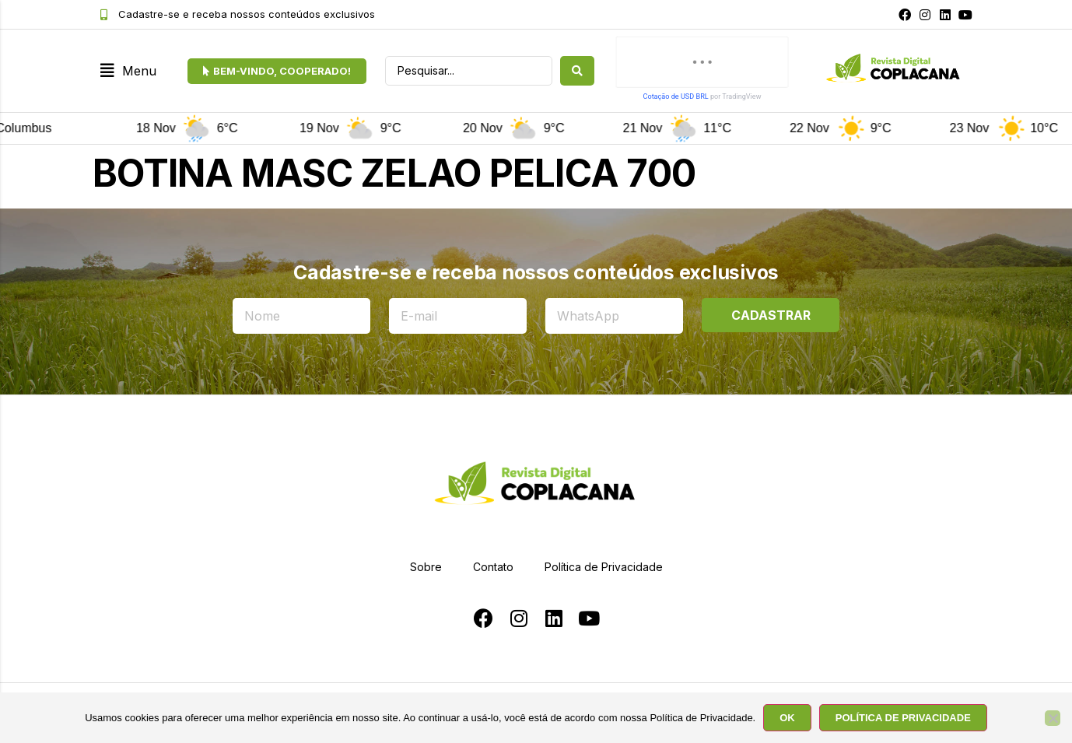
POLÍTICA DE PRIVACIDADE (903, 718)
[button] (128, 71)
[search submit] (577, 71)
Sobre (426, 566)
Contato (493, 566)
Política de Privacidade (604, 566)
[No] (1052, 718)
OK (787, 718)
